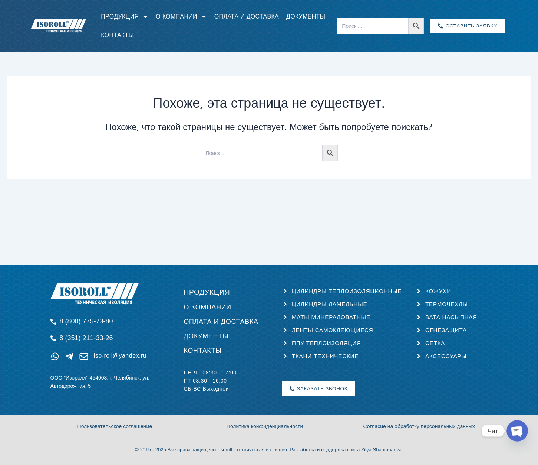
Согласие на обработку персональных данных (419, 427)
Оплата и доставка (246, 16)
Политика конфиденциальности (265, 427)
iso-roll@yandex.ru (119, 352)
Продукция (124, 16)
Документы (305, 16)
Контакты (117, 35)
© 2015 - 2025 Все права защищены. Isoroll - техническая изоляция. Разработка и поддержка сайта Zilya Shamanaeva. (269, 450)
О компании (181, 16)
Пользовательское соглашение (114, 427)
